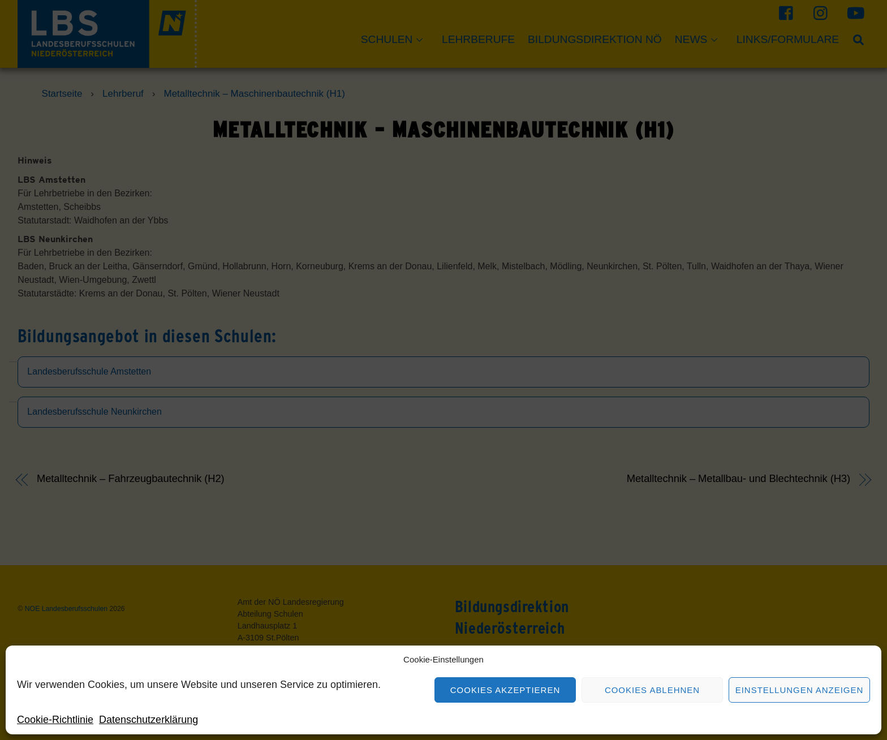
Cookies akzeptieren (505, 690)
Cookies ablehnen (652, 690)
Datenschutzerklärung (148, 719)
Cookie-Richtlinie (55, 719)
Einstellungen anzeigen (799, 690)
